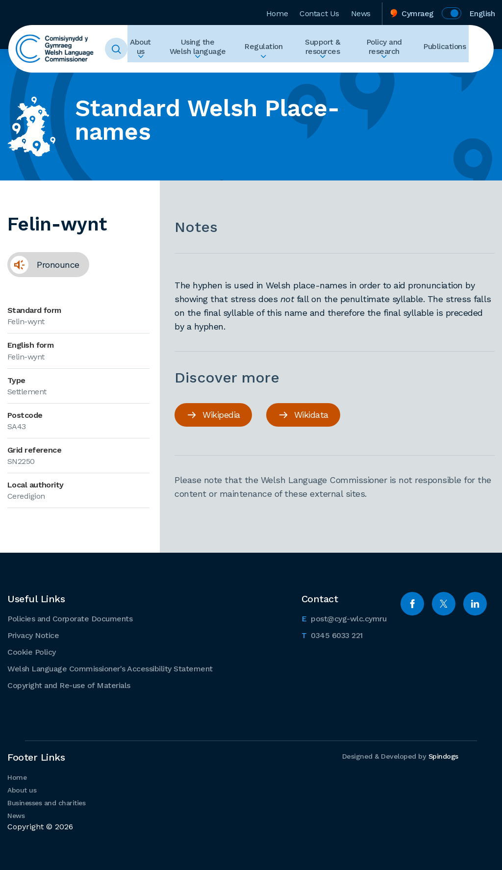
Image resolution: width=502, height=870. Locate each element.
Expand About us (149, 67)
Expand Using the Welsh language (205, 67)
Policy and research (389, 49)
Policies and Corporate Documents (69, 618)
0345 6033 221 (332, 634)
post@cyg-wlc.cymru (344, 617)
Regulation (269, 49)
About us (149, 49)
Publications (447, 49)
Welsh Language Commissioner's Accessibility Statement (110, 668)
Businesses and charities (46, 802)
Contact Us (319, 11)
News (361, 11)
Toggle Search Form (126, 49)
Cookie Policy (31, 651)
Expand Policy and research (389, 67)
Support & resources (325, 49)
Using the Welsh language (205, 49)
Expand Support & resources (325, 67)
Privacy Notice (33, 635)
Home (277, 11)
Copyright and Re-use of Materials (68, 685)
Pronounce (43, 267)
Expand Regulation (269, 67)
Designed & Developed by (398, 756)
